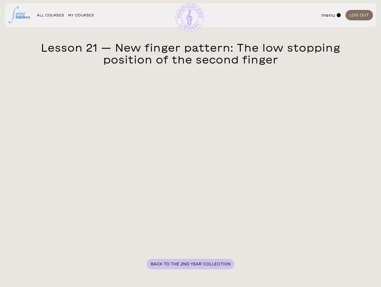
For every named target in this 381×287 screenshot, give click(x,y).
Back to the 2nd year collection (191, 264)
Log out (359, 15)
